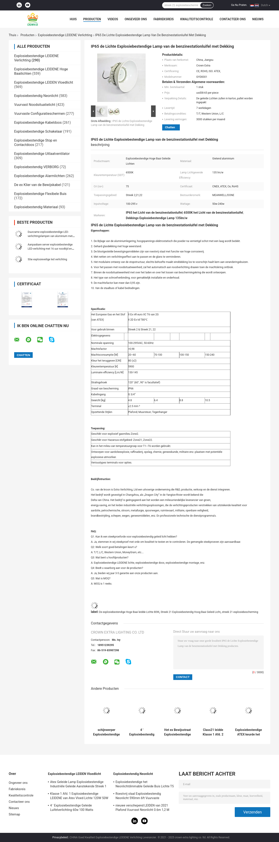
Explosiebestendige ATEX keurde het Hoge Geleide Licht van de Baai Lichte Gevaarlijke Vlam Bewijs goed (248, 732)
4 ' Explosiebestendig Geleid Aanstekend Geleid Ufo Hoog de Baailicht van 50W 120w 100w (142, 732)
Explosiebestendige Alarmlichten (39, 176)
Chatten (170, 127)
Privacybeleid (60, 837)
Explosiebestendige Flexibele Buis (40, 194)
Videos (112, 19)
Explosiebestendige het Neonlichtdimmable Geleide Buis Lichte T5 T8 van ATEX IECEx (145, 784)
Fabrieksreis (163, 19)
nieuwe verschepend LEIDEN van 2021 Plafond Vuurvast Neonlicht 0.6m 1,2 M (142, 808)
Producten (92, 19)
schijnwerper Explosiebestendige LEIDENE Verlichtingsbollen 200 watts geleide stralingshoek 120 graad (106, 732)
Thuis (12, 35)
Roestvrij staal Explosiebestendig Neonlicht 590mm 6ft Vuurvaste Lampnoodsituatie (138, 796)
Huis (73, 19)
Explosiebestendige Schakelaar (38, 131)
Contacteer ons (233, 19)
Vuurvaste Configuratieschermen (39, 114)
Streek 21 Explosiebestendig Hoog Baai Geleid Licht (191, 612)
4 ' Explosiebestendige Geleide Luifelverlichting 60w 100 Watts (71, 808)
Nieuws (258, 19)
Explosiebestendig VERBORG (36, 167)
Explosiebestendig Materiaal (36, 207)
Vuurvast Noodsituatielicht (34, 105)
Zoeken (206, 5)
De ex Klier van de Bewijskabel (37, 185)
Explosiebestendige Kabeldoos (38, 122)
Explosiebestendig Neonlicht (36, 96)
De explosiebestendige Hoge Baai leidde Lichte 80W (129, 612)
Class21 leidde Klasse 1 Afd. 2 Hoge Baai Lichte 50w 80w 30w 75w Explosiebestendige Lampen (213, 732)
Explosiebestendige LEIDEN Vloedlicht (43, 82)
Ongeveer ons (136, 19)
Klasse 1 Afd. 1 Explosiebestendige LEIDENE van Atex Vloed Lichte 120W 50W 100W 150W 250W (79, 796)
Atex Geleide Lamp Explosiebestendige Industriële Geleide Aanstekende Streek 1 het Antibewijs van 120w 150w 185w (78, 784)
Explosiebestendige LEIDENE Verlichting (65, 35)
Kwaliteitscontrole (196, 19)
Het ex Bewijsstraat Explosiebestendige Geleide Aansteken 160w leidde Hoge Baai (177, 732)
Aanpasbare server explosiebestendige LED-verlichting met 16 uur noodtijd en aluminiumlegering (50, 248)
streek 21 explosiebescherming (240, 612)
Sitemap (14, 814)
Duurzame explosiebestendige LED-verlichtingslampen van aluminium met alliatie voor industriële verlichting (50, 236)
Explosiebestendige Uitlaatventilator (42, 154)
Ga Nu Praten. (239, 5)
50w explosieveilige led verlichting (47, 259)
